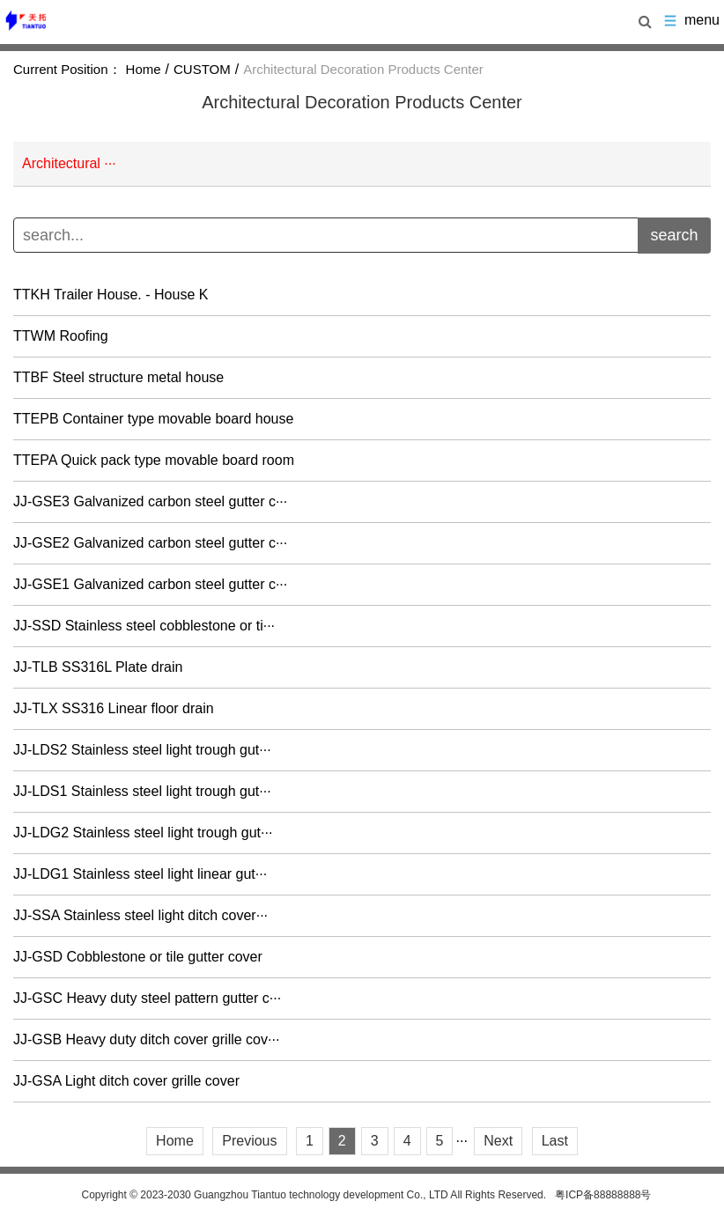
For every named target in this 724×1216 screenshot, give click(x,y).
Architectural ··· (69, 163)
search (674, 235)
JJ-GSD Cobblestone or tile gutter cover (137, 957)
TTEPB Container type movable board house (153, 419)
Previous (249, 1140)
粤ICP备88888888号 (603, 1195)
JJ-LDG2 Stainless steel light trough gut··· (142, 833)
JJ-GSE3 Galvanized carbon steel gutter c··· (150, 502)
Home (143, 69)
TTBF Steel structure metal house (118, 378)
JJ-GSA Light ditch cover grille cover (126, 1081)
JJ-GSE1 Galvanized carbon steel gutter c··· (150, 585)
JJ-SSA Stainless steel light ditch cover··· (140, 916)
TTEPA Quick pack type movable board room (153, 460)
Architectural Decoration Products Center (363, 69)
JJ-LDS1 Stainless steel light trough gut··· (142, 792)
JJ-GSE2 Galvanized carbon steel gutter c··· (150, 543)
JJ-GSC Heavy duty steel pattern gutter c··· (147, 998)
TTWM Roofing (60, 336)
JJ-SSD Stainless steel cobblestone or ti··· (144, 626)
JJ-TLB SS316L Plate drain (97, 667)
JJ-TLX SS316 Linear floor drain (113, 709)
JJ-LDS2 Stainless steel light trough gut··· (142, 750)
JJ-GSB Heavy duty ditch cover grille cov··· (146, 1040)
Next (498, 1140)
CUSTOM (202, 69)
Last (555, 1140)
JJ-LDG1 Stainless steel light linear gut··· (140, 874)
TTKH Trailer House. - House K (110, 295)
